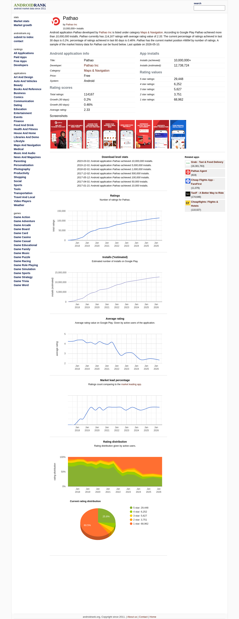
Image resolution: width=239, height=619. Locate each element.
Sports (18, 185)
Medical (19, 149)
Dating (18, 105)
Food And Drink (24, 125)
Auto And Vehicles (25, 81)
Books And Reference (27, 89)
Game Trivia (21, 281)
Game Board (22, 229)
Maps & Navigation (152, 32)
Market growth (23, 25)
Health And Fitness (26, 129)
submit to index (23, 37)
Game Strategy (23, 277)
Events (18, 117)
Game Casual (22, 241)
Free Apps (20, 61)
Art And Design (23, 77)
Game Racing (22, 261)
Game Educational (25, 245)
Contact (143, 616)
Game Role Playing (26, 265)
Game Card (21, 233)
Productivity (21, 173)
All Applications (24, 53)
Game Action (22, 217)
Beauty (18, 85)
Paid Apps (20, 57)
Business (20, 93)
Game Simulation (25, 269)
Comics (19, 97)
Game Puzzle (22, 257)
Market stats (21, 21)
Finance (19, 121)
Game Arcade (22, 225)
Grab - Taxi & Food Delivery (207, 162)
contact (18, 41)
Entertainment (23, 113)
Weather (19, 205)
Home (153, 616)
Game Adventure (24, 221)
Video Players (22, 201)
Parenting (20, 161)
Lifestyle (19, 141)
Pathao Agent (199, 171)
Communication (24, 101)
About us (132, 616)
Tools (17, 189)
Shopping (20, 177)
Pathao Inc (71, 24)
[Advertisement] (128, 6)
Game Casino (22, 237)
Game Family (22, 249)
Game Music (21, 253)
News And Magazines (27, 157)
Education (20, 109)
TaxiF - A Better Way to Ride (207, 192)
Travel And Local (24, 197)
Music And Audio (24, 153)
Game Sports (22, 273)
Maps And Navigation (27, 145)
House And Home (25, 133)
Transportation (23, 193)
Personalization (23, 165)
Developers (21, 65)
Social (18, 181)
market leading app (131, 384)
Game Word (21, 285)
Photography (22, 169)
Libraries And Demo (26, 137)
